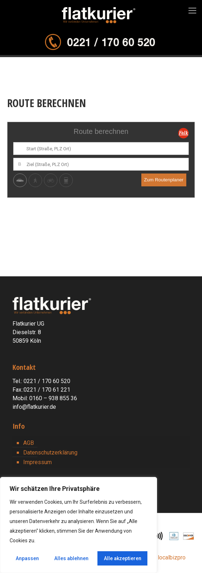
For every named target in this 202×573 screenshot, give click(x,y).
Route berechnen (101, 131)
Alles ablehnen (71, 558)
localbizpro (172, 557)
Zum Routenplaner (163, 179)
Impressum (37, 462)
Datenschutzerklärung (50, 452)
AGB (28, 442)
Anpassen (27, 558)
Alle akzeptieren (122, 558)
